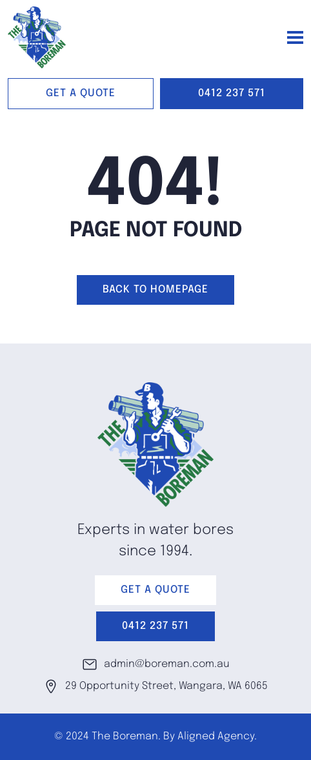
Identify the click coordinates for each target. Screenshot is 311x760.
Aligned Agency (215, 736)
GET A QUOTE (80, 93)
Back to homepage (155, 289)
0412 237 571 (231, 93)
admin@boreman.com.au (156, 664)
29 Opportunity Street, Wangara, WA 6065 (155, 686)
